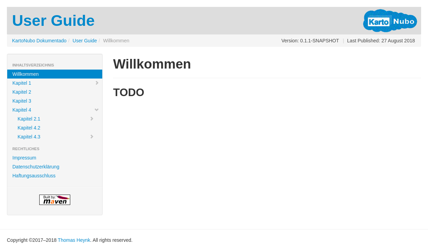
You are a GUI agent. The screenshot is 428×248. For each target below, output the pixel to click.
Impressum (24, 158)
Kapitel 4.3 (56, 137)
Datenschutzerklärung (35, 166)
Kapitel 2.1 (56, 119)
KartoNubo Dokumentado (39, 40)
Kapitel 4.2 (29, 128)
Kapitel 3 (21, 101)
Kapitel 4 (55, 110)
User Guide (85, 40)
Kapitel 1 (55, 83)
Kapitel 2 (21, 92)
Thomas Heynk (74, 240)
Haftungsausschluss (33, 175)
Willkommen (25, 74)
